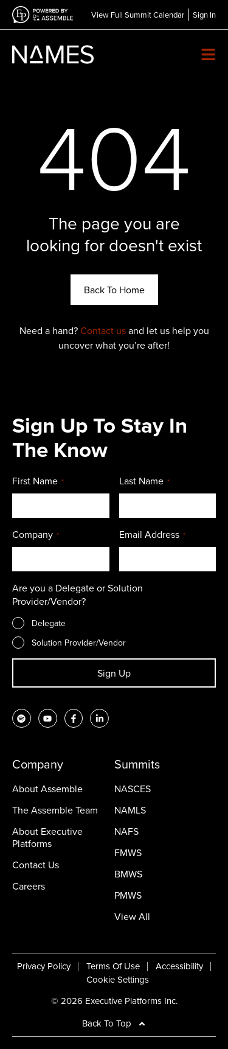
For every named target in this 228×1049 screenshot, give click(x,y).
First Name (38, 481)
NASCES (132, 788)
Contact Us (35, 865)
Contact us (103, 330)
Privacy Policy (44, 966)
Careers (28, 886)
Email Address (152, 535)
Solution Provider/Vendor (79, 642)
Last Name (144, 481)
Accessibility (179, 966)
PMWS (128, 895)
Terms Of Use (113, 966)
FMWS (128, 852)
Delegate (49, 623)
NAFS (126, 831)
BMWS (128, 874)
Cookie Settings (117, 979)
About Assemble (47, 788)
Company (35, 535)
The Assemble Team (55, 810)
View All (132, 916)
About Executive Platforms (47, 837)
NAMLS (130, 810)
